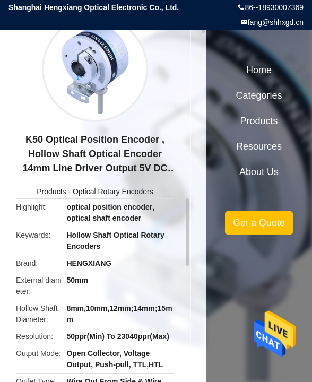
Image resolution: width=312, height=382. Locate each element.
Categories (259, 95)
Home (259, 70)
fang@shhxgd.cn (276, 22)
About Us (259, 172)
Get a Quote (259, 223)
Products (51, 191)
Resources (259, 146)
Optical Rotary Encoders (113, 191)
